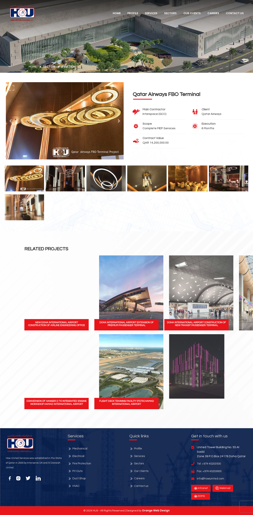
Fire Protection (81, 463)
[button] (22, 13)
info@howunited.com (210, 478)
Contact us (141, 486)
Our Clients (192, 13)
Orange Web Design (156, 510)
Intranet (201, 488)
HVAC (76, 486)
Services (139, 456)
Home (117, 13)
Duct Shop (79, 478)
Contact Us (235, 13)
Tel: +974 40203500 (209, 463)
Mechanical (79, 448)
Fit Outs (77, 471)
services (151, 13)
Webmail (222, 488)
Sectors (170, 13)
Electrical (78, 456)
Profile (132, 13)
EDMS (199, 496)
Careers (213, 13)
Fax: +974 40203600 (209, 471)
